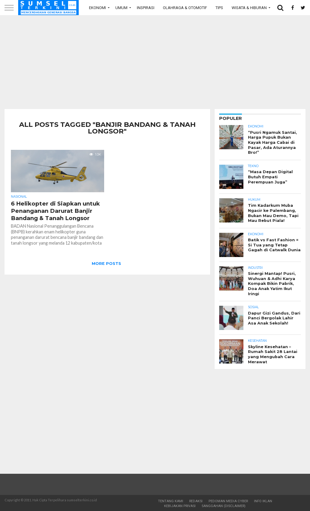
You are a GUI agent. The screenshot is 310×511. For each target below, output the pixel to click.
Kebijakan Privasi (180, 506)
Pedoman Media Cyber (228, 501)
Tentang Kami (170, 501)
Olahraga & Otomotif (185, 7)
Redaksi (196, 501)
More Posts (106, 263)
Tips (219, 7)
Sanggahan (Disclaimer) (224, 506)
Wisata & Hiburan (249, 7)
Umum (121, 7)
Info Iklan (263, 501)
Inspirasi (145, 7)
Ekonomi (97, 7)
